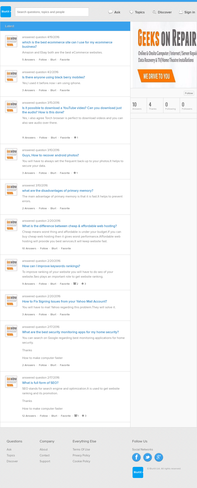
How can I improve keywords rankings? (51, 266)
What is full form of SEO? (40, 383)
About (44, 449)
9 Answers (28, 283)
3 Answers (28, 90)
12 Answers (29, 415)
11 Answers (29, 137)
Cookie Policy (81, 461)
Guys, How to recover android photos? (50, 155)
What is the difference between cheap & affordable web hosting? (69, 226)
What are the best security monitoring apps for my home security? (70, 332)
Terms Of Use (81, 449)
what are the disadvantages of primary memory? (57, 191)
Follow (43, 59)
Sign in (186, 12)
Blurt (53, 59)
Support (45, 461)
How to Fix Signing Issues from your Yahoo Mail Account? (64, 302)
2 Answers (28, 208)
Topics (136, 12)
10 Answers (29, 248)
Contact (44, 455)
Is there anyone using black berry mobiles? (53, 77)
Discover (162, 12)
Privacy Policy (81, 455)
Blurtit (5, 11)
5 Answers (28, 59)
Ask (114, 12)
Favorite (65, 59)
